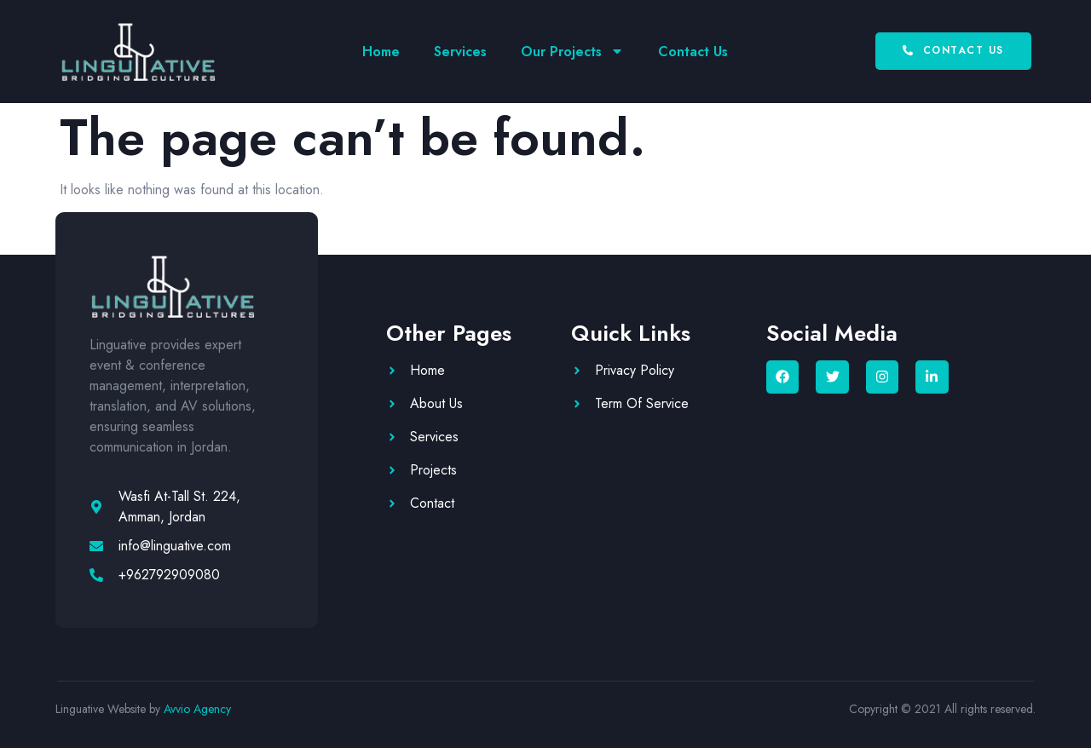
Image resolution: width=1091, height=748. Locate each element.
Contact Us (693, 51)
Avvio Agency (197, 708)
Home (381, 51)
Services (460, 51)
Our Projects (572, 51)
